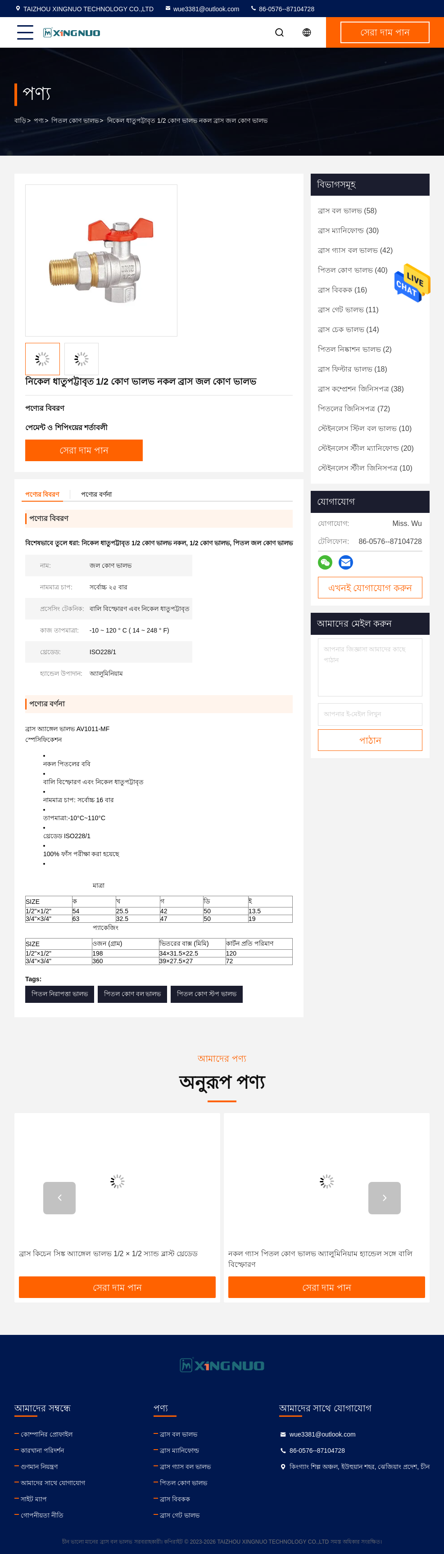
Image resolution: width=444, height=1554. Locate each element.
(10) (365, 428)
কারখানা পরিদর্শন (42, 1450)
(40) (353, 270)
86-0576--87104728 (282, 9)
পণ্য (39, 120)
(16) (342, 290)
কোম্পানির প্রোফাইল (46, 1434)
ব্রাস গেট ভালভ (179, 1515)
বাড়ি (20, 120)
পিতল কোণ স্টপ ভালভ (206, 993)
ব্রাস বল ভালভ (178, 1434)
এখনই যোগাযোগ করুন (370, 588)
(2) (355, 349)
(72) (354, 409)
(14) (348, 329)
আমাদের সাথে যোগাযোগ (53, 1483)
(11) (348, 310)
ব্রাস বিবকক (175, 1499)
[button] (59, 1198)
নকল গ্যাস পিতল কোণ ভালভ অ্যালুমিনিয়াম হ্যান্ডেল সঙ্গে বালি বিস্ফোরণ (320, 1259)
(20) (366, 448)
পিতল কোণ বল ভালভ (132, 993)
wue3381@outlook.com (202, 9)
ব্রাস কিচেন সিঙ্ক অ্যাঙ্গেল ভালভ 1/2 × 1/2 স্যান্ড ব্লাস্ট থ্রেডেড (108, 1254)
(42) (355, 250)
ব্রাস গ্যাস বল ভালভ (185, 1466)
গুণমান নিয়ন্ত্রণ (39, 1466)
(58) (347, 211)
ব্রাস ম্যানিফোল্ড (179, 1450)
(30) (348, 230)
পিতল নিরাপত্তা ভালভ (60, 993)
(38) (361, 389)
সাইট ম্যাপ (34, 1499)
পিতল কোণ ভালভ (75, 120)
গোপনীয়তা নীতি (42, 1515)
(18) (352, 369)
